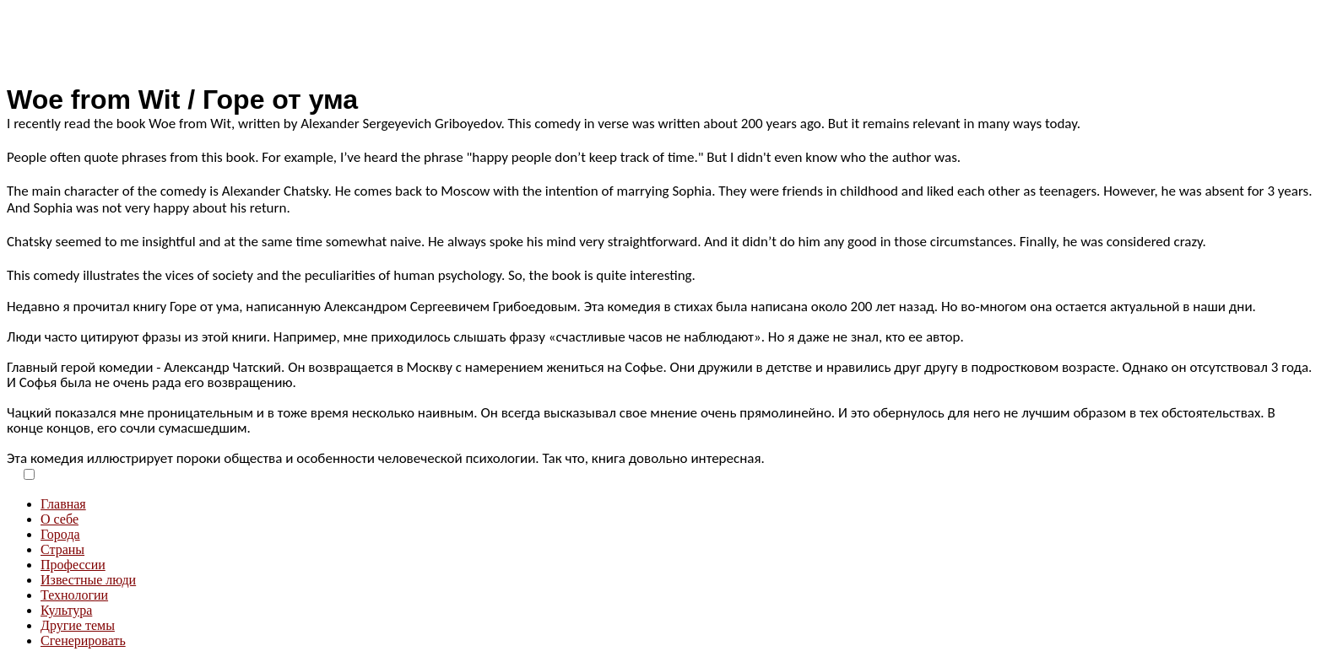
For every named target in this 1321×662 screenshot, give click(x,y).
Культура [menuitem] (66, 610)
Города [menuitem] (60, 534)
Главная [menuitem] (63, 504)
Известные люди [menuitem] (88, 580)
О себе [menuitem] (60, 519)
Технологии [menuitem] (74, 595)
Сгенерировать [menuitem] (83, 640)
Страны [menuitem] (62, 549)
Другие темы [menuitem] (78, 625)
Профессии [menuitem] (73, 564)
